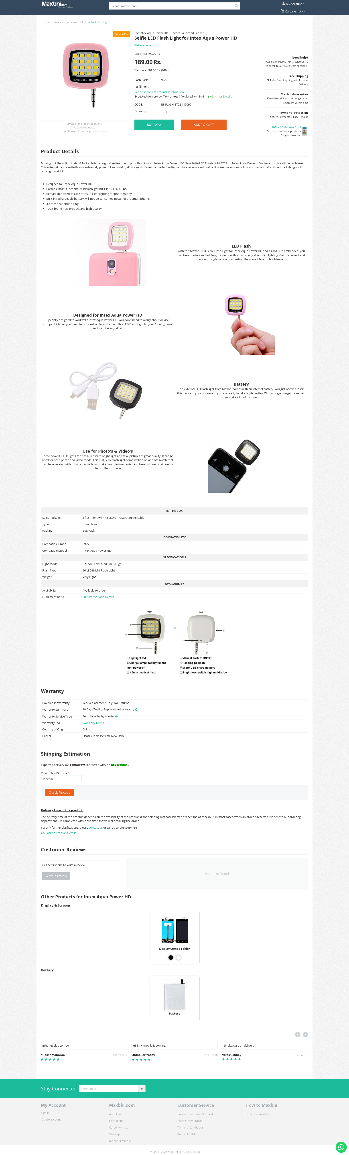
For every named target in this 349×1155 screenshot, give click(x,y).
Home (45, 22)
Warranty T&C (186, 1134)
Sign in (45, 1113)
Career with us (118, 1127)
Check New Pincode (54, 773)
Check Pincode (59, 792)
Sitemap (114, 1134)
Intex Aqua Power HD (68, 22)
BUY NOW (154, 124)
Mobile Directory (120, 1141)
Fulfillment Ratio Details (98, 597)
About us (115, 1114)
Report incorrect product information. (159, 92)
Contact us (116, 1121)
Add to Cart (204, 124)
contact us (96, 828)
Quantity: (140, 111)
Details (227, 96)
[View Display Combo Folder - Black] (170, 957)
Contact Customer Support (195, 1114)
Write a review (143, 45)
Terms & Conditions (190, 1127)
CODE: (138, 104)
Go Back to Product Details (58, 833)
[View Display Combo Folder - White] (178, 957)
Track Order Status (189, 1121)
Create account (51, 1119)
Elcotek (195, 1152)
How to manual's (257, 1114)
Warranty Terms (93, 723)
